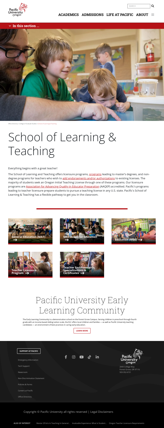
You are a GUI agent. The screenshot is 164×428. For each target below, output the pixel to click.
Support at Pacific (29, 351)
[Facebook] (66, 357)
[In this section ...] (24, 26)
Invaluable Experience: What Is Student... (89, 423)
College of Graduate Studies (28, 124)
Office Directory (13, 124)
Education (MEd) (126, 239)
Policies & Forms (25, 384)
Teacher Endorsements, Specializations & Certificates (79, 270)
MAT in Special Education (80, 237)
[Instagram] (74, 357)
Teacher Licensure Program (24, 271)
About (142, 14)
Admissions (93, 14)
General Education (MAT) (28, 237)
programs (95, 174)
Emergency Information (28, 360)
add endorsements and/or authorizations (89, 178)
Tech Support (24, 366)
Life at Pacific (119, 14)
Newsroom (22, 372)
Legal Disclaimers (101, 412)
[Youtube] (82, 357)
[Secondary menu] (153, 14)
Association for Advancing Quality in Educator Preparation (62, 186)
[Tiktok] (90, 357)
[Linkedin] (97, 357)
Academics (68, 14)
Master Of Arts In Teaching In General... (53, 423)
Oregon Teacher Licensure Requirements (126, 423)
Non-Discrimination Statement (31, 378)
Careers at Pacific (25, 390)
